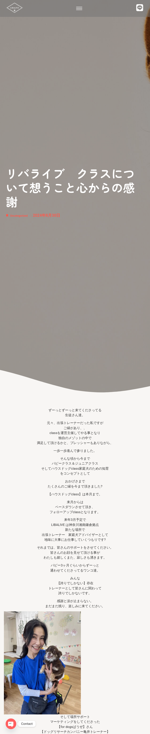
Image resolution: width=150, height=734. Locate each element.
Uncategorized (23, 215)
